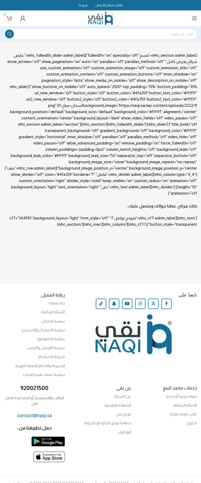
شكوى (192, 423)
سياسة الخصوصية (51, 339)
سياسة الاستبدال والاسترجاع (43, 330)
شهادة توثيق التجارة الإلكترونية (107, 423)
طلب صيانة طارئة (183, 414)
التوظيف (124, 432)
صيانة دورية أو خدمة (181, 396)
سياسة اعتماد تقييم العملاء (44, 375)
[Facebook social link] (166, 304)
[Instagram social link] (140, 304)
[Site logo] (100, 18)
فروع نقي (123, 414)
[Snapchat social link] (114, 304)
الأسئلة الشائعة (53, 312)
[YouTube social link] (127, 304)
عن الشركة (122, 396)
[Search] (100, 33)
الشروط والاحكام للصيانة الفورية (40, 366)
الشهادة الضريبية (118, 405)
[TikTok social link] (101, 304)
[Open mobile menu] (194, 18)
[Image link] (48, 441)
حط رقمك (57, 303)
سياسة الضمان (53, 321)
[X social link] (153, 304)
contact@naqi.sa (34, 415)
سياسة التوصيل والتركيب (46, 348)
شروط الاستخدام (51, 356)
